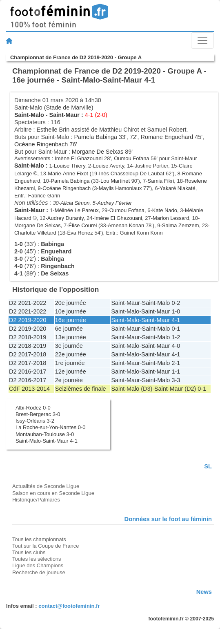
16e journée (70, 320)
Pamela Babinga (95, 137)
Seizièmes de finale (80, 388)
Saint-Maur (64, 115)
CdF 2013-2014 (29, 388)
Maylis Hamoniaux (120, 188)
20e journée (70, 303)
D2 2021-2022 (27, 303)
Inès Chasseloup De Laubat (131, 173)
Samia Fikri (161, 181)
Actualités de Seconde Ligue (45, 486)
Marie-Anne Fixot (68, 173)
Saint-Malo (29, 115)
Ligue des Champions (37, 565)
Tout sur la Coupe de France (45, 546)
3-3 (175, 380)
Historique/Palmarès (36, 500)
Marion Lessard (171, 218)
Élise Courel (82, 225)
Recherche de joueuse (38, 572)
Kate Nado (164, 210)
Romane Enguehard (166, 137)
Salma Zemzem (180, 225)
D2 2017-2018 (27, 354)
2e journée (69, 380)
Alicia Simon (74, 203)
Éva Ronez (80, 233)
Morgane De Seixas (97, 151)
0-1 (175, 328)
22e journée (70, 354)
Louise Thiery (69, 166)
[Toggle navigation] (202, 40)
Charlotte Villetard (35, 233)
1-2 (175, 337)
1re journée (70, 363)
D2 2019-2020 (27, 320)
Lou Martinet (115, 181)
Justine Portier (151, 166)
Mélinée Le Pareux (77, 210)
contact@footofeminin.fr (69, 606)
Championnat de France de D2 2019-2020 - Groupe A (76, 57)
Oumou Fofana (131, 158)
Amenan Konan (126, 225)
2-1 (175, 363)
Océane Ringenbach (41, 144)
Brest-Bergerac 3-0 (38, 414)
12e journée (70, 371)
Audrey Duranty (65, 218)
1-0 (175, 311)
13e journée (70, 337)
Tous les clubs (28, 552)
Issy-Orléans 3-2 (35, 421)
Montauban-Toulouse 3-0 (45, 434)
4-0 (175, 345)
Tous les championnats (39, 539)
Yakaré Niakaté (178, 188)
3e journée (69, 345)
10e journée (70, 311)
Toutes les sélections (36, 559)
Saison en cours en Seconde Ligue (53, 493)
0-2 (175, 303)
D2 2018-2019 (27, 337)
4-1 (175, 320)
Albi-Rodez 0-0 (33, 408)
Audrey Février (114, 203)
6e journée (69, 328)
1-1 (175, 371)
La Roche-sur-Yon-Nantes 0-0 (51, 427)
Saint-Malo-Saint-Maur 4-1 (47, 441)
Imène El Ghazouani (78, 158)
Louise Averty (108, 166)
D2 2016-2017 (27, 371)
